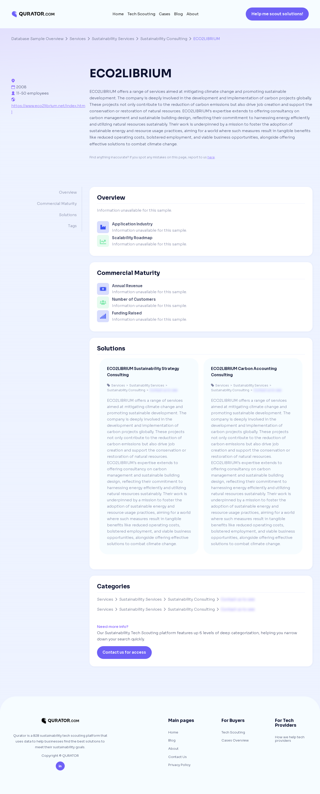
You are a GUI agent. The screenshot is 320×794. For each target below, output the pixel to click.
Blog (178, 14)
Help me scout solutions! (277, 14)
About (192, 14)
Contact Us (177, 757)
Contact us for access (124, 652)
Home (118, 14)
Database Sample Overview (37, 38)
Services (78, 38)
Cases (164, 14)
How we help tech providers (289, 739)
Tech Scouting (141, 14)
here (211, 157)
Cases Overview (235, 740)
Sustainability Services (113, 38)
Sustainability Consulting (163, 38)
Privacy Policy (179, 765)
